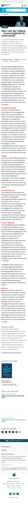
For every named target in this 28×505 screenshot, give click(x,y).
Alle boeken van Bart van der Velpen (11, 352)
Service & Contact (11, 488)
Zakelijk (14, 450)
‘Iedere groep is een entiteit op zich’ (12, 396)
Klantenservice (14, 447)
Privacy (22, 483)
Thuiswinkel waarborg (13, 481)
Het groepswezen (6, 382)
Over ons (19, 488)
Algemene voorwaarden (8, 483)
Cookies (8, 485)
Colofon (17, 483)
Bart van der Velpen (7, 59)
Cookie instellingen (16, 485)
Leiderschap (5, 14)
